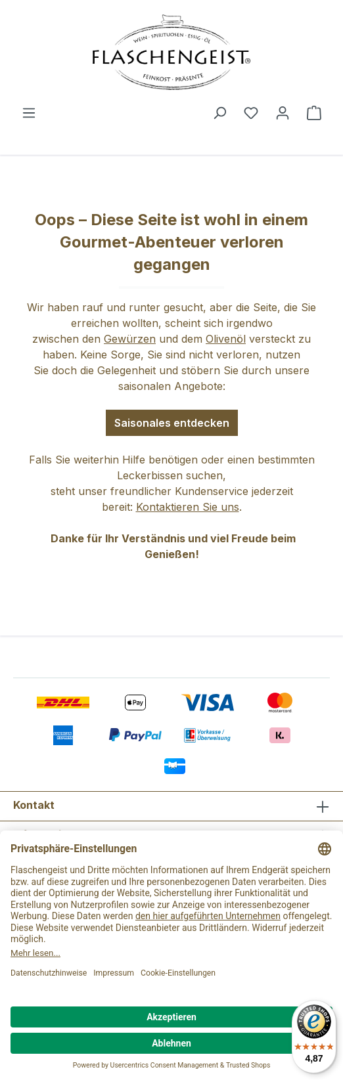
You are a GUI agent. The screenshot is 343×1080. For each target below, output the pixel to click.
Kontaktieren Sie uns (187, 506)
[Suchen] (219, 112)
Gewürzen (130, 338)
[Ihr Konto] (282, 112)
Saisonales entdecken (171, 422)
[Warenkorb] (314, 112)
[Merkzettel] (251, 112)
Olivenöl (226, 338)
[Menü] (29, 112)
